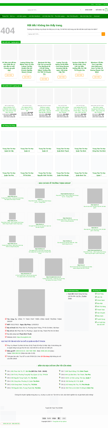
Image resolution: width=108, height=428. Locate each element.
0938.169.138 (7, 423)
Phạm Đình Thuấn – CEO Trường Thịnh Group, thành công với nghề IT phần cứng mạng (95, 252)
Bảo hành (100, 316)
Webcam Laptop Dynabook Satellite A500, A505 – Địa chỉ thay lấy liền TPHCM (45, 110)
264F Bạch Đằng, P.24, (76, 371)
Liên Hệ (106, 4)
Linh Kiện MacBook (35, 16)
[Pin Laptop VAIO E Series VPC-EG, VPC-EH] (27, 96)
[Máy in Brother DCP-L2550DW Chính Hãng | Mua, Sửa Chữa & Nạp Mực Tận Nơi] (9, 96)
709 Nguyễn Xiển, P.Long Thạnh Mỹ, (26, 388)
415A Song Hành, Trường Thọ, (24, 384)
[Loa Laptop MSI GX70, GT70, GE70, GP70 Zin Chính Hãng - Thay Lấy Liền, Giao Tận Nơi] (80, 96)
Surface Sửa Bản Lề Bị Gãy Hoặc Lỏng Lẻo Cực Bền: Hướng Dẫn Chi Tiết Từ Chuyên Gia (79, 66)
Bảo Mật (100, 303)
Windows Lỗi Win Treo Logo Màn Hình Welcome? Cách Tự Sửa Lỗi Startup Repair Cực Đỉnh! (97, 67)
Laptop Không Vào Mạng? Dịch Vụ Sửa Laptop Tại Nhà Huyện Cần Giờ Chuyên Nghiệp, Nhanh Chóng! (27, 67)
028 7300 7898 (31, 351)
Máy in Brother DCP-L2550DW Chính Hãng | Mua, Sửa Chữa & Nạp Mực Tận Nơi (9, 110)
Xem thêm (9, 75)
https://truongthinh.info (24, 337)
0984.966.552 (16, 423)
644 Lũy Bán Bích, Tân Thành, (78, 374)
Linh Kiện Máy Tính (47, 16)
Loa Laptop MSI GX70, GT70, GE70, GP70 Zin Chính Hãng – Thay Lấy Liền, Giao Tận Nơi (80, 110)
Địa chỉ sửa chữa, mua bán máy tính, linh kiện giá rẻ (95, 207)
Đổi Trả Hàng (101, 306)
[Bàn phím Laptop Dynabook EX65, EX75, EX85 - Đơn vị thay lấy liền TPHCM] (98, 96)
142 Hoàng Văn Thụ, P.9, (78, 384)
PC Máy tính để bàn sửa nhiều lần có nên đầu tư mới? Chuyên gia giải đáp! (9, 66)
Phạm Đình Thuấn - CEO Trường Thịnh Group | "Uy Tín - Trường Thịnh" (40, 201)
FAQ (92, 4)
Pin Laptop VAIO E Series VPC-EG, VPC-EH (27, 109)
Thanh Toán (101, 309)
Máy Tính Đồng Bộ (73, 16)
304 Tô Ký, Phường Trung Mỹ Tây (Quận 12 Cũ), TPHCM (29, 374)
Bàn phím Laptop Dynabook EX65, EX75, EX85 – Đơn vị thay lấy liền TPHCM (98, 110)
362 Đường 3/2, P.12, (74, 381)
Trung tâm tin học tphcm (60, 421)
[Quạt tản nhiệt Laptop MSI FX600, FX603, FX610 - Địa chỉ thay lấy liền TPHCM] (63, 96)
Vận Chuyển (101, 313)
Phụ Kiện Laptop (60, 16)
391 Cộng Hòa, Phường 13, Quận (25, 381)
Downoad (97, 16)
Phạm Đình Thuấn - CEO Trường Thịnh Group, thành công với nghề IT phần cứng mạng (12, 223)
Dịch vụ (12, 16)
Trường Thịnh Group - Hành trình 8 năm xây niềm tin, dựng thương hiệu (67, 220)
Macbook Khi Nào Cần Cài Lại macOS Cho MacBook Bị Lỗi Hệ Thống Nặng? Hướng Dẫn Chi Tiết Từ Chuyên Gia (44, 68)
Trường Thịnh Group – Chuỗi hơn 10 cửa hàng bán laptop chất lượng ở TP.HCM (54, 279)
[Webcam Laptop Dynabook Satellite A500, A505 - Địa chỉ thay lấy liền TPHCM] (45, 96)
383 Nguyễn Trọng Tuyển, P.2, (24, 378)
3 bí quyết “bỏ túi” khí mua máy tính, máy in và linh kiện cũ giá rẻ (40, 226)
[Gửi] (80, 9)
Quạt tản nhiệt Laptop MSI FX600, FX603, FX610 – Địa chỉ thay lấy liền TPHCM (63, 110)
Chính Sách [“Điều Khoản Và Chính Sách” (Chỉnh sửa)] (101, 300)
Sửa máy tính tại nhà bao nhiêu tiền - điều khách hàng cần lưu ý (67, 243)
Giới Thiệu (98, 4)
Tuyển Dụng (101, 319)
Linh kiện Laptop (22, 16)
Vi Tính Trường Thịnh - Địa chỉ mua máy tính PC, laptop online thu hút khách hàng (26, 276)
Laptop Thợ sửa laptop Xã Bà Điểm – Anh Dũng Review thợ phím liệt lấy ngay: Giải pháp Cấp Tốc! (62, 67)
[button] (88, 9)
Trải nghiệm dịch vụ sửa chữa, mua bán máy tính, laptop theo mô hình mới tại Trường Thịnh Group (40, 252)
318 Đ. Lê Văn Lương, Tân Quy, (78, 378)
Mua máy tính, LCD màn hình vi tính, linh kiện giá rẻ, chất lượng (95, 230)
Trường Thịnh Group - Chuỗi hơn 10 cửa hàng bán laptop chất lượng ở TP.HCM (12, 198)
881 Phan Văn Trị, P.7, (21, 371)
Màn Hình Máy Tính (86, 16)
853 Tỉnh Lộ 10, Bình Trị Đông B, (80, 388)
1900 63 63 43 (20, 351)
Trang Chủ (4, 16)
